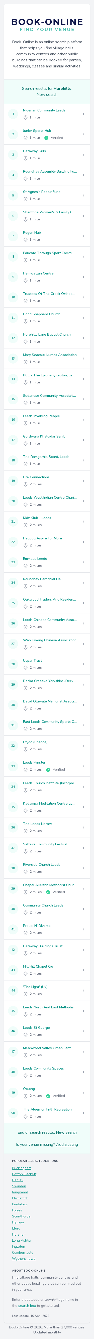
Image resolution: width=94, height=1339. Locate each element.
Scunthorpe (21, 1216)
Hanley (17, 1180)
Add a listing (67, 1144)
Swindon (19, 1186)
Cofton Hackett (24, 1174)
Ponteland (20, 1204)
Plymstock (20, 1198)
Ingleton (18, 1246)
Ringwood (20, 1192)
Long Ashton (22, 1240)
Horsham (19, 1234)
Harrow (18, 1222)
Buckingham (21, 1168)
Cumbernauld (22, 1252)
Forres (17, 1210)
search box (27, 1305)
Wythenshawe (24, 1258)
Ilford (16, 1228)
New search (47, 94)
